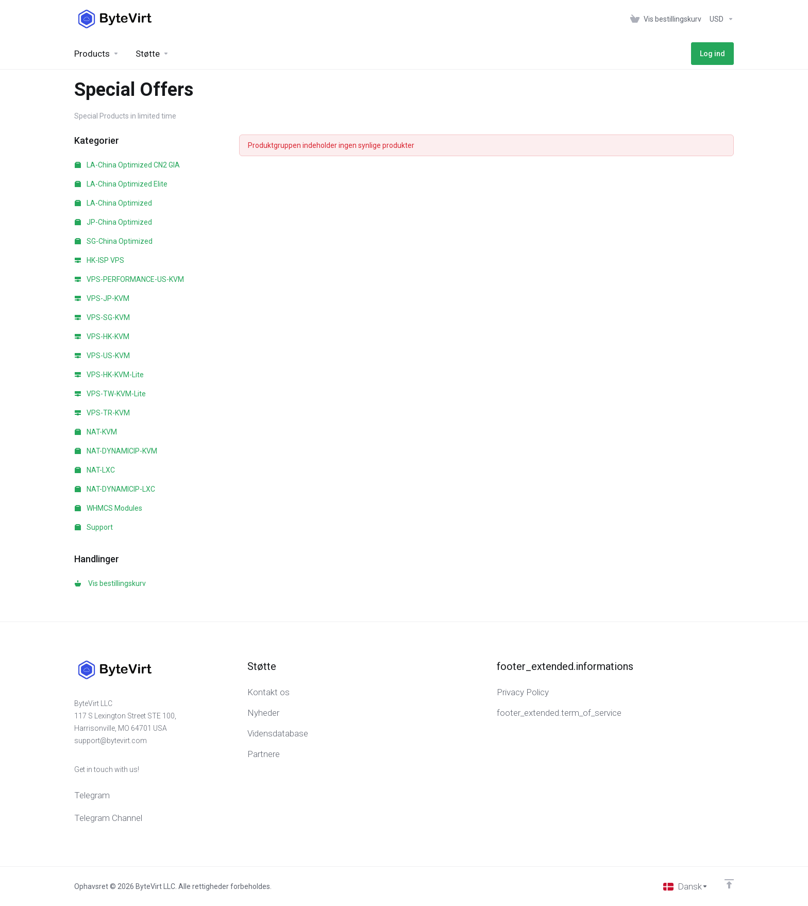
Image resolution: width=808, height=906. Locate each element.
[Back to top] (729, 884)
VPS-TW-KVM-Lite (110, 394)
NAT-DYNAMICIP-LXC (115, 489)
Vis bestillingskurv (110, 583)
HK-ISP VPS (99, 260)
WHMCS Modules (108, 508)
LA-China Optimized (113, 203)
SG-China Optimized (114, 241)
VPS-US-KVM (102, 355)
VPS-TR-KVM (102, 413)
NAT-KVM (96, 432)
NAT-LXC (95, 470)
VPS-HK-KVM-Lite (109, 375)
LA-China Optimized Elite (121, 184)
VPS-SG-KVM (102, 317)
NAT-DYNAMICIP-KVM (116, 451)
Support (94, 527)
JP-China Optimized (113, 222)
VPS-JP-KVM (102, 298)
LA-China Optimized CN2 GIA (127, 165)
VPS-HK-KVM (102, 336)
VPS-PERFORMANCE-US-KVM (129, 279)
